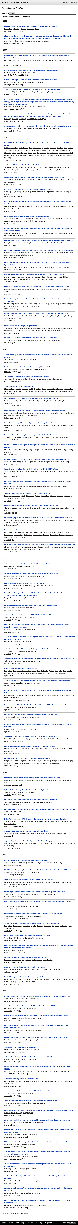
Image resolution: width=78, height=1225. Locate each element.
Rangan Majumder (52, 153)
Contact (10, 1223)
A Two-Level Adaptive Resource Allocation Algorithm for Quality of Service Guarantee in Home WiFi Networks (38, 725)
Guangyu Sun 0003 (63, 267)
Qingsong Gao (9, 576)
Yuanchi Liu (30, 206)
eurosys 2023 (8, 440)
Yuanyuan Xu (40, 192)
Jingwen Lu (45, 148)
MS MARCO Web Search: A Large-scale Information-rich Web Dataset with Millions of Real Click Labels (37, 144)
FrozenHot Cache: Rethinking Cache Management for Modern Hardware (29, 435)
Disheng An (8, 566)
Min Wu (37, 739)
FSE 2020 (7, 865)
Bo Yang (7, 1122)
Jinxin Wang (16, 950)
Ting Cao (23, 92)
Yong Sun (7, 916)
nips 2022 (7, 676)
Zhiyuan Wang (62, 206)
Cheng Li (37, 437)
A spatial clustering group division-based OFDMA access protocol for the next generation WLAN (37, 996)
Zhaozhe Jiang (9, 872)
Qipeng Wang (60, 252)
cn (5, 909)
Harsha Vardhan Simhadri (31, 155)
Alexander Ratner (61, 833)
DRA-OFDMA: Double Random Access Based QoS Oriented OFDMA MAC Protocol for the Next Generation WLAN (37, 1201)
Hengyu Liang (16, 496)
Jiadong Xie (40, 520)
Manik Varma (44, 155)
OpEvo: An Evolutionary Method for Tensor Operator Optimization (27, 790)
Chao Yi (34, 1081)
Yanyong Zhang (47, 92)
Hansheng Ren (9, 1081)
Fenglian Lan (8, 598)
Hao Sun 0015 (66, 328)
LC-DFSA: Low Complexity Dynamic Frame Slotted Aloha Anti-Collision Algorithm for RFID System (38, 870)
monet (6, 1074)
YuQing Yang (62, 413)
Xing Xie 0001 (56, 328)
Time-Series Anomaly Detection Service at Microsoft (22, 1079)
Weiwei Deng (45, 170)
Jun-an (22, 950)
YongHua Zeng (20, 221)
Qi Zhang (60, 170)
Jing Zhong (53, 218)
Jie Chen (7, 359)
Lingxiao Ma (30, 92)
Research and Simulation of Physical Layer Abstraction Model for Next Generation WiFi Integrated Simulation (38, 1189)
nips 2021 (7, 785)
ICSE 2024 (7, 223)
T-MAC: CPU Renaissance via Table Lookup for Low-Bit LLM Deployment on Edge (32, 89)
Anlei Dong (66, 150)
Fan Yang (43, 150)
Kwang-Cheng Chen (63, 1071)
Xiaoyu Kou (55, 926)
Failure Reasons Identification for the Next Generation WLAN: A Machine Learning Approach (36, 1037)
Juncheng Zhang (27, 437)
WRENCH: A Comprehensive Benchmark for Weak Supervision (26, 831)
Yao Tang (7, 1093)
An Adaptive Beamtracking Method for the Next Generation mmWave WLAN (30, 605)
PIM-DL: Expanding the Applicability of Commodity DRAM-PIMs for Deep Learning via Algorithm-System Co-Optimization (37, 263)
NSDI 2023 (7, 430)
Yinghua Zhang (54, 695)
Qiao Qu (7, 1071)
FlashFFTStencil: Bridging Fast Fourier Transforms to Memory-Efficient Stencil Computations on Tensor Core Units (37, 57)
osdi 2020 (7, 972)
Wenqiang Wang (45, 316)
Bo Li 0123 (14, 359)
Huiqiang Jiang (9, 401)
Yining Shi (32, 508)
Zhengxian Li (16, 586)
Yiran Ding (7, 192)
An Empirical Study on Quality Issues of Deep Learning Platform (26, 376)
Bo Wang (24, 106)
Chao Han (15, 119)
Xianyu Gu (15, 369)
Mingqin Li (23, 153)
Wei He (40, 41)
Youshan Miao (15, 277)
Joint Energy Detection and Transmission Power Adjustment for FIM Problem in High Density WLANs (39, 658)
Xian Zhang (8, 843)
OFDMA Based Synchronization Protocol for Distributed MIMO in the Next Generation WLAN (36, 1015)
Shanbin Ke (32, 761)
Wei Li (47, 695)
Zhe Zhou (13, 267)
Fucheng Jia (8, 252)
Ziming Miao (70, 304)
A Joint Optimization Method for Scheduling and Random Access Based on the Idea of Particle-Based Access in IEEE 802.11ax (39, 638)
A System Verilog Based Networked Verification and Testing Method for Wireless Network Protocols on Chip (38, 356)
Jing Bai (33, 926)
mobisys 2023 (8, 488)
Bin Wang (32, 982)
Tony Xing (59, 1081)
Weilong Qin (40, 695)
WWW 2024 (8, 160)
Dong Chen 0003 (30, 328)
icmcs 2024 (8, 321)
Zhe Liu (42, 969)
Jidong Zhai (60, 508)
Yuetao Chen (8, 179)
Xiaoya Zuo (20, 938)
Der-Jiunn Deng (50, 1071)
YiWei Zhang (36, 60)
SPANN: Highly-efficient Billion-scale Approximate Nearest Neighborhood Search (32, 777)
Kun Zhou (60, 148)
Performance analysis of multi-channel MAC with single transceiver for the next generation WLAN (38, 1120)
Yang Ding (68, 532)
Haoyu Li (39, 761)
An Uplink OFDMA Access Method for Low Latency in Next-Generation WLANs (31, 573)
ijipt (5, 814)
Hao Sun (37, 170)
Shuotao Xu (34, 167)
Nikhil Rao (59, 150)
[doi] (21, 31)
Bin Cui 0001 (22, 537)
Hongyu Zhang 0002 (64, 218)
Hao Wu (48, 379)
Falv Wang (7, 695)
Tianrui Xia (37, 252)
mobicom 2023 (9, 464)
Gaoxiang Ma (8, 629)
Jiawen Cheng (31, 340)
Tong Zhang (31, 695)
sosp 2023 (7, 501)
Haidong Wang (23, 780)
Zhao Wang (31, 106)
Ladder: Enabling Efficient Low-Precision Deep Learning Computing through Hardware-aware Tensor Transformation (39, 300)
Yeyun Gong (8, 150)
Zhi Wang (70, 450)
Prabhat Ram (16, 391)
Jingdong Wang (49, 330)
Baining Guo (59, 330)
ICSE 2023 (7, 372)
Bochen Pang (28, 535)
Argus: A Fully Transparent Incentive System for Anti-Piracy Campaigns (29, 841)
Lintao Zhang (40, 279)
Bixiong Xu (18, 1081)
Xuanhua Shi (52, 289)
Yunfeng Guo (23, 41)
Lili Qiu (23, 255)
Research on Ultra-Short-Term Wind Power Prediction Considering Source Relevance (33, 913)
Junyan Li (7, 413)
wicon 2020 (8, 1115)
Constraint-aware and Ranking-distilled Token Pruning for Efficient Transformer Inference (35, 410)
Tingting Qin (29, 894)
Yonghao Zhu (16, 802)
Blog (40, 1223)
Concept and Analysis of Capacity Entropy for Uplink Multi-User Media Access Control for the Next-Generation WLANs (38, 1131)
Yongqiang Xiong (67, 391)
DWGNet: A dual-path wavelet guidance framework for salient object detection (31, 26)
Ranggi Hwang (9, 243)
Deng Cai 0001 (49, 462)
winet (6, 940)
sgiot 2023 (7, 569)
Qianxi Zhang (43, 167)
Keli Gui (28, 221)
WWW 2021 (8, 826)
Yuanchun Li (51, 252)
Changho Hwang (35, 243)
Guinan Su (47, 926)
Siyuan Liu (7, 617)
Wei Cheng (24, 821)
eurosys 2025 (8, 94)
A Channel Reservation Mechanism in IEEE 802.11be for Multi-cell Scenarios (30, 615)
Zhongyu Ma (8, 906)
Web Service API (31, 1223)
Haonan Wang (18, 535)
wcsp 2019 (7, 1171)
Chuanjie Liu (32, 153)
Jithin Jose (7, 391)
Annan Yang (40, 1071)
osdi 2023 (7, 513)
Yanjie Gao (7, 218)
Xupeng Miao (8, 535)
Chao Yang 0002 (33, 289)
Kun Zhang (7, 1193)
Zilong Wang (60, 389)
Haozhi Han (8, 60)
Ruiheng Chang (33, 532)
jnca (5, 1125)
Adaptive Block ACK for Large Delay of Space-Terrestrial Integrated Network (30, 1100)
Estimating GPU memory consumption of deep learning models (26, 860)
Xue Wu (51, 167)
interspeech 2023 (9, 406)
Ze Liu (44, 389)
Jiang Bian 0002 (52, 233)
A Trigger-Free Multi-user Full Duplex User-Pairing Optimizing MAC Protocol (30, 1057)
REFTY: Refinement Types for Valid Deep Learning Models (24, 583)
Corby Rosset (23, 148)
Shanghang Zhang (10, 318)
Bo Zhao (28, 218)
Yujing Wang (53, 155)
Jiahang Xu (58, 192)
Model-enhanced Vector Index (14, 530)
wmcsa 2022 (8, 685)
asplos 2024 (8, 270)
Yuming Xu (7, 496)
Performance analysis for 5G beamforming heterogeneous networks (27, 935)
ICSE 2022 (7, 588)
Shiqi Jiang (16, 252)
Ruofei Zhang (52, 739)
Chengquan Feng (10, 206)
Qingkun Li (7, 607)
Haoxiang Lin (36, 218)
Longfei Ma (23, 695)
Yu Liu (14, 863)
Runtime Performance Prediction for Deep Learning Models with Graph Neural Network (34, 367)
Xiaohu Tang (46, 243)
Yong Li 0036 (8, 998)
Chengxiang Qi (16, 289)
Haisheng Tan (16, 209)
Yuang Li (27, 401)
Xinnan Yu (23, 916)
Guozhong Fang (32, 119)
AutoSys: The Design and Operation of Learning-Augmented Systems (28, 879)
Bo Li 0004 (18, 872)
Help (22, 1223)
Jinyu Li (65, 401)
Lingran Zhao (16, 316)
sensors (6, 875)
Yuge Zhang (35, 969)
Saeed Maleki (61, 277)
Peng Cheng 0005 (37, 391)
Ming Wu (44, 586)
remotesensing (9, 700)
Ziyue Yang (37, 389)
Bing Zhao (13, 780)
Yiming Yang (8, 717)
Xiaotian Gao (27, 233)
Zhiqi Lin (7, 277)
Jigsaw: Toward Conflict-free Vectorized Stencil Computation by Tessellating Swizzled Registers (37, 126)
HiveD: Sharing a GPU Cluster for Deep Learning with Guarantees (27, 977)
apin (5, 75)
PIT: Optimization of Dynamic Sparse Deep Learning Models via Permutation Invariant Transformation (39, 544)
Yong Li (6, 811)
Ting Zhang (43, 532)
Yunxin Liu (16, 255)
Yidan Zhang (8, 328)
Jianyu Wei (7, 92)
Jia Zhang (43, 233)
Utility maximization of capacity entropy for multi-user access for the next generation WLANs (36, 1142)
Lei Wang (38, 92)
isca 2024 (7, 245)
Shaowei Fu (38, 486)
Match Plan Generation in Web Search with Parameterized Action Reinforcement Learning (35, 819)
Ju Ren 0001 (8, 255)
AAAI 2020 (7, 931)
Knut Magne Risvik (16, 155)
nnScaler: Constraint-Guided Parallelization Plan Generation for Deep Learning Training (34, 274)
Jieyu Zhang (8, 833)
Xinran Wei (35, 233)
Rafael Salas (69, 389)
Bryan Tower (51, 150)
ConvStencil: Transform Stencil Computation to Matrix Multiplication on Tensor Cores (34, 177)
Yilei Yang (16, 279)
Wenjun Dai (27, 884)
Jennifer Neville (64, 153)
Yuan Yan (7, 1113)
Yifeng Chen (53, 60)
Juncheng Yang (16, 437)
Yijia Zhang (7, 316)
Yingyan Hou (60, 532)
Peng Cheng (18, 498)
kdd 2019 (7, 1086)
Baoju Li (30, 916)
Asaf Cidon (43, 763)
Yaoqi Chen (8, 167)
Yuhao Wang (22, 179)
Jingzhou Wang (9, 221)
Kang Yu (16, 697)
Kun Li (15, 60)
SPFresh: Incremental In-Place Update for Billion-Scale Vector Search (28, 493)
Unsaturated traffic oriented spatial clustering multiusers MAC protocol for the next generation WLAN (39, 809)
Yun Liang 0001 (52, 267)
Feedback (51, 1223)
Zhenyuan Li (15, 916)
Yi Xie (6, 938)
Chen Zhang (8, 508)
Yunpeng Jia (42, 119)
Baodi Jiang (8, 1030)
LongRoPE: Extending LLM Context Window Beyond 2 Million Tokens (28, 189)
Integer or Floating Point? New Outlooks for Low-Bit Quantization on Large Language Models (36, 313)
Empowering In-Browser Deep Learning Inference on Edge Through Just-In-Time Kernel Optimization (39, 250)
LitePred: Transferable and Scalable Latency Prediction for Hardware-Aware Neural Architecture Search (37, 203)
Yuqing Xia (58, 671)
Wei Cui (20, 60)
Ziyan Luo (7, 821)
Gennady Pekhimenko (55, 763)
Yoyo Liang (45, 218)
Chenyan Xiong (69, 148)
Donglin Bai (27, 60)
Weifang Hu (43, 289)
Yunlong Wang (9, 651)
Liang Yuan (44, 60)
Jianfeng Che (32, 41)
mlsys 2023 (8, 394)
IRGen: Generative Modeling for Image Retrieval (20, 326)
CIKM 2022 (8, 741)
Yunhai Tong (64, 926)
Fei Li (10, 697)
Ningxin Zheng (61, 304)
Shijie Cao (15, 92)
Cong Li (6, 267)
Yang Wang (21, 267)
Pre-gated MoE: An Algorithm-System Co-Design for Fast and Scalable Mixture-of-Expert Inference (38, 240)
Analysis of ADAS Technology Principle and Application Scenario (27, 1091)
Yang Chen (53, 843)
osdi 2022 (7, 753)
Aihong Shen (34, 29)
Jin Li (23, 496)
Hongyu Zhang (35, 586)
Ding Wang (18, 576)
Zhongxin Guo (44, 843)
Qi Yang (15, 661)
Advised (12, 13)
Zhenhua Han (39, 547)
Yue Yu (15, 833)
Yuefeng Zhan (38, 535)
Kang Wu (46, 41)
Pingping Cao (25, 29)
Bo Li (14, 566)
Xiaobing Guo (17, 843)
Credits (17, 1223)
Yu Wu (33, 401)
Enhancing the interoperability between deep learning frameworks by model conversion (34, 892)
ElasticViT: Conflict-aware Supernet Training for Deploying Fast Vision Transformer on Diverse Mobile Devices (39, 446)
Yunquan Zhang (63, 60)
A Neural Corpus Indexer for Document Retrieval (21, 668)
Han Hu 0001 (51, 389)
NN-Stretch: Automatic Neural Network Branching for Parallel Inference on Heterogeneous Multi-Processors (37, 482)
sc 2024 (6, 343)
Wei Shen (67, 739)
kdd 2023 (7, 418)
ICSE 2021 (7, 804)
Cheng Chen (13, 894)
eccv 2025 (7, 333)
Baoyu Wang (8, 29)
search (25, 2)
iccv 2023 (7, 454)
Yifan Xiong (24, 982)
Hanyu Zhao (8, 979)
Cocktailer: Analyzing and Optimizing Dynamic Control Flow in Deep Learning (31, 505)
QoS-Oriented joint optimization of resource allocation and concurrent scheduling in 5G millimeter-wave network (38, 903)
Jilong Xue (40, 304)
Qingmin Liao (39, 330)
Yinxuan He (65, 520)
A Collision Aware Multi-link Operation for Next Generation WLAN (27, 564)
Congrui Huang (42, 1081)
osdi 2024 (7, 282)
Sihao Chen (33, 821)
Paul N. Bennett (18, 150)
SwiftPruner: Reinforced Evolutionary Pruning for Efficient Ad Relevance (29, 736)
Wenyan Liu (35, 843)
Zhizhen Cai (49, 520)
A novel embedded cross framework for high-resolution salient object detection (31, 70)
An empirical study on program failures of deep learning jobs (25, 957)
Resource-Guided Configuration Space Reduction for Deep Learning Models (30, 799)
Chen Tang (7, 450)
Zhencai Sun (64, 695)
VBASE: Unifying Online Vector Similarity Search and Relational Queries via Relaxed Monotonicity (38, 518)
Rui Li (53, 379)
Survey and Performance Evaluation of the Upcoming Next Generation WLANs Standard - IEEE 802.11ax (37, 1068)
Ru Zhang (21, 894)
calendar (19, 2)
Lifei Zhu (44, 882)
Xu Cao (43, 252)
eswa (6, 43)
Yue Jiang (15, 41)
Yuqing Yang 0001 (27, 306)
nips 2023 (7, 540)
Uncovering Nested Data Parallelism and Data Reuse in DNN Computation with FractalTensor (36, 287)
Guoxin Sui (32, 520)
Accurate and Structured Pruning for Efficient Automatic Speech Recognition (31, 398)
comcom (7, 1147)
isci (5, 31)
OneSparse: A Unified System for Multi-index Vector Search (24, 165)
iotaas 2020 (8, 1011)
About (4, 1223)
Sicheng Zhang (34, 316)
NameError (22, 833)
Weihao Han (58, 167)
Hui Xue (46, 821)
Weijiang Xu (24, 279)
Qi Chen (7, 148)
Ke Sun (6, 641)
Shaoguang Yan (43, 413)
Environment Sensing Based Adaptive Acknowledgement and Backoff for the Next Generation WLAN (39, 1110)
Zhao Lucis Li (45, 425)
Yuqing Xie (30, 425)
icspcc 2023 (8, 362)
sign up (12, 1213)
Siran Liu (7, 289)
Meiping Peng (8, 1059)
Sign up (75, 2)
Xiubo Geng (14, 148)
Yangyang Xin (8, 707)
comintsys (7, 85)
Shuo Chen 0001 (63, 843)
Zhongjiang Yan (24, 359)
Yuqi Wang (16, 982)
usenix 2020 (8, 887)
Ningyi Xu (20, 318)
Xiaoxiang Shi (16, 379)
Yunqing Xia (53, 413)
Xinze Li (22, 218)
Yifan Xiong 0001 (27, 389)
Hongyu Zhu (8, 761)
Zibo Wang (60, 882)
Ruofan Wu (16, 761)
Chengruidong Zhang (29, 192)
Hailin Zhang (8, 532)
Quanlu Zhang (25, 277)
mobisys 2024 (8, 257)
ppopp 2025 (8, 65)
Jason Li (23, 170)
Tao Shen (53, 148)
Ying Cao (24, 289)
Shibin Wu (44, 671)
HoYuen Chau (26, 391)
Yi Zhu (43, 277)
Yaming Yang (17, 926)
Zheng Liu (16, 153)
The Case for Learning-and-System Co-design (20, 1047)
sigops (6, 1052)
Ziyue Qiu (7, 437)
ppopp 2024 (8, 184)
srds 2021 (7, 848)
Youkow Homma (19, 739)
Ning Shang (50, 192)
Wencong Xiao (16, 960)
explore (12, 2)
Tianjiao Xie (8, 1103)
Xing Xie (36, 150)
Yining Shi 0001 (50, 304)
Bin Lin (17, 748)
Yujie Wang (8, 661)
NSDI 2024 (7, 211)
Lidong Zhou (49, 279)
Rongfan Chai (40, 106)
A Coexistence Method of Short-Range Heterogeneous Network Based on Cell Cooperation (35, 649)
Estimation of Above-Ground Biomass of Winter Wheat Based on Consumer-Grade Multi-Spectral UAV (38, 691)
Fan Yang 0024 (67, 192)
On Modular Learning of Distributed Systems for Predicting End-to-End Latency (31, 423)
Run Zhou (7, 1205)
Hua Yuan (66, 167)
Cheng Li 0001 (51, 277)
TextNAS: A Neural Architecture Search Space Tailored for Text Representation (31, 923)
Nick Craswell (28, 150)
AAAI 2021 (7, 795)
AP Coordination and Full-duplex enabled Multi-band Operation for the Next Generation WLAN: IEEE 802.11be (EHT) (39, 1165)
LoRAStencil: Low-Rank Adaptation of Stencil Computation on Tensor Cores (30, 338)
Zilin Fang (22, 425)
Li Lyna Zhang (16, 192)
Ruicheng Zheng (18, 167)
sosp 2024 (7, 294)
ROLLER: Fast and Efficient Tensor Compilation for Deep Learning (27, 758)
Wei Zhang (22, 119)
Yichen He (15, 218)
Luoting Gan (8, 1018)
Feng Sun (53, 170)
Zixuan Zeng (26, 843)
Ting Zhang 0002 (18, 328)
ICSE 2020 (7, 962)
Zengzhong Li (41, 153)
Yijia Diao (24, 761)
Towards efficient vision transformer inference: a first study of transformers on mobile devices (37, 680)
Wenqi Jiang (8, 153)
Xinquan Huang (9, 233)
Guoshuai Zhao (9, 673)
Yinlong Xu (66, 437)
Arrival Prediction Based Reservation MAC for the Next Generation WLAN (29, 1006)
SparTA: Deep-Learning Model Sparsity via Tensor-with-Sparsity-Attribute (29, 746)
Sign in (70, 2)
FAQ (45, 1223)
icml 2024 (7, 197)
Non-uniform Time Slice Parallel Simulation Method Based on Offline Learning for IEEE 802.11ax (37, 705)
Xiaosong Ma (45, 437)
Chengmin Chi (67, 671)
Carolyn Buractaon (35, 148)
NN (5, 235)
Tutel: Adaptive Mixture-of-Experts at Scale (19, 386)
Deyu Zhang (69, 252)
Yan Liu (32, 72)
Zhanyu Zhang (9, 729)
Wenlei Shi (18, 233)
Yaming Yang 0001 (41, 833)
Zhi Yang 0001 (69, 508)
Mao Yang (16, 29)
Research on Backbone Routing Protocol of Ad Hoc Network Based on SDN (30, 714)
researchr (4, 2)
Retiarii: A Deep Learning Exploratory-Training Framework (24, 967)
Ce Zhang (7, 158)
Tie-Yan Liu (69, 233)
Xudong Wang (9, 471)
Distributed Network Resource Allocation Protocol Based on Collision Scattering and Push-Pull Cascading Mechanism (37, 1026)
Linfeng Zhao (16, 821)
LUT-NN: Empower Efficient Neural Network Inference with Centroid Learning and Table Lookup (37, 459)
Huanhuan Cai (9, 1008)
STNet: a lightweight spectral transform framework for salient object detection (31, 80)
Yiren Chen (26, 926)
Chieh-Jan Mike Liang (11, 425)
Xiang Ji (36, 894)
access (6, 918)
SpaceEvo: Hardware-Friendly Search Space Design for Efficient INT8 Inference (31, 469)
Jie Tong (34, 221)
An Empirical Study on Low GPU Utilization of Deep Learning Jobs (27, 216)
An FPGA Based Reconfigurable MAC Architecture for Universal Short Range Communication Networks (36, 1177)
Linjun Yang (62, 155)
